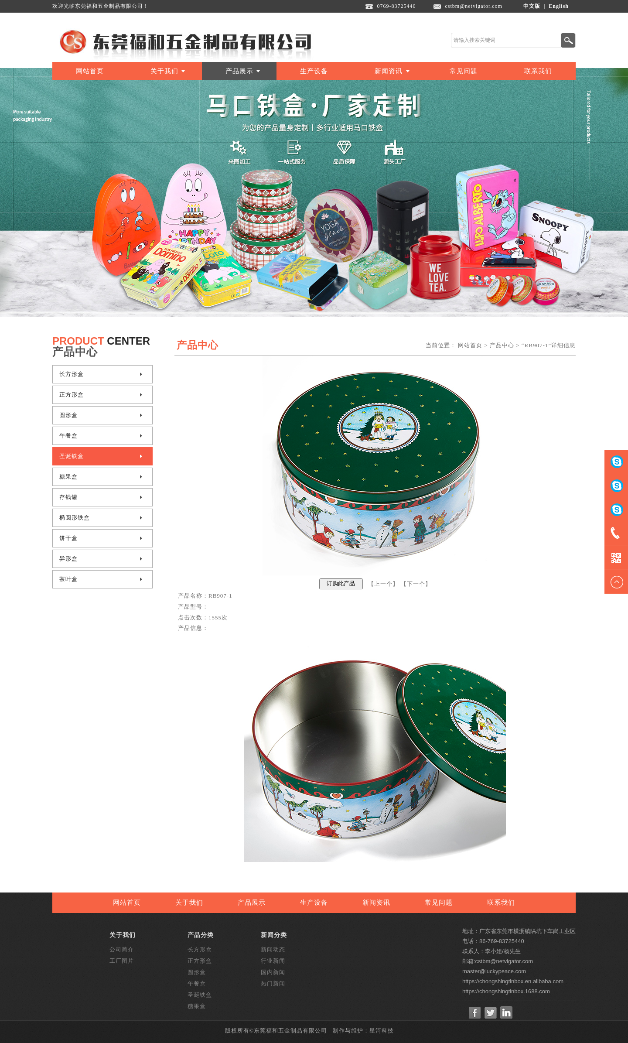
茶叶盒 (68, 579)
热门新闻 (273, 983)
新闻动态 (273, 949)
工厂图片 (121, 961)
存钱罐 (68, 497)
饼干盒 (68, 538)
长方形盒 (71, 374)
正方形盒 (71, 394)
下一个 (416, 583)
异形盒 (68, 558)
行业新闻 (273, 961)
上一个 (383, 583)
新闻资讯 (389, 71)
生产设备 (314, 71)
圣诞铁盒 (71, 456)
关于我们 (164, 71)
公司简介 (121, 949)
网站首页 (90, 71)
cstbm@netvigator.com (473, 6)
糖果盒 (68, 476)
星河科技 (381, 1030)
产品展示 (239, 71)
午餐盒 (68, 435)
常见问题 (464, 71)
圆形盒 (68, 415)
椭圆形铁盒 (74, 517)
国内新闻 (273, 972)
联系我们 (538, 71)
